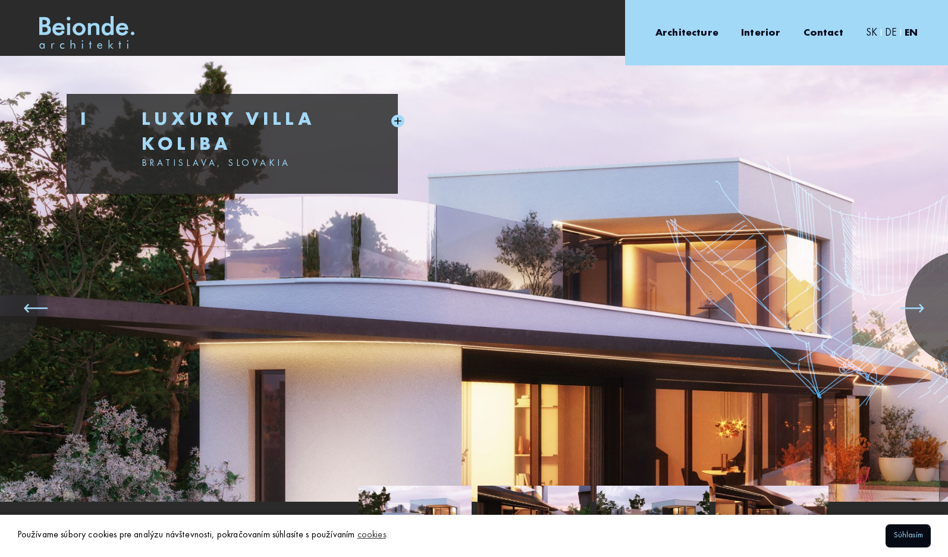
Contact (823, 33)
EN (911, 33)
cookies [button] (371, 535)
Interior (760, 33)
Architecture (686, 33)
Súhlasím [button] (908, 535)
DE (891, 33)
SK (871, 33)
